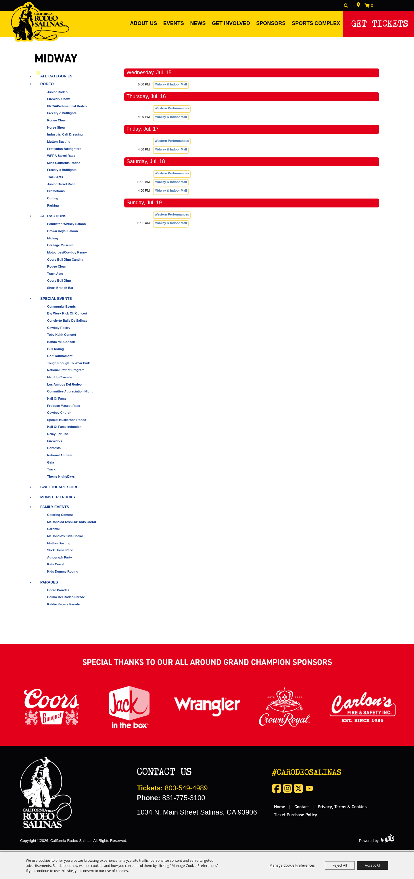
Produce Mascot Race (63, 407)
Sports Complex (314, 23)
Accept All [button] (373, 865)
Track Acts (55, 179)
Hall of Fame (56, 400)
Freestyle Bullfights (61, 115)
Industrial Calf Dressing (65, 136)
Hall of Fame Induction (64, 428)
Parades (49, 584)
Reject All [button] (339, 865)
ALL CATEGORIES (56, 78)
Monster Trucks (57, 499)
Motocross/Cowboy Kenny (67, 254)
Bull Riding (55, 350)
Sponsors (269, 23)
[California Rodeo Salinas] (42, 22)
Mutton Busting (58, 143)
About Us (142, 23)
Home (279, 808)
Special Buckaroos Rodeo (66, 421)
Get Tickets (379, 22)
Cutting (52, 200)
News (196, 23)
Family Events (54, 508)
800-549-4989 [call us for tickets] (172, 790)
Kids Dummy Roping (62, 573)
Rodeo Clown (57, 122)
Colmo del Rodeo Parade (66, 599)
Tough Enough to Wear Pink (68, 365)
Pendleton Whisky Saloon (66, 226)
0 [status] (372, 5)
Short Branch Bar (60, 289)
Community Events (61, 308)
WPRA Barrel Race (61, 157)
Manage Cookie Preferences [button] (292, 865)
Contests (54, 450)
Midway (53, 240)
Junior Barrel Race (61, 186)
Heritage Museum (60, 247)
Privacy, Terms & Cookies (342, 808)
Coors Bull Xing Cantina (65, 261)
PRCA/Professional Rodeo (67, 108)
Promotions (56, 193)
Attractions (53, 218)
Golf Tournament (59, 358)
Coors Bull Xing (59, 282)
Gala (50, 464)
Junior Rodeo (57, 94)
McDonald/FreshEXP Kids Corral (71, 523)
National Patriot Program (66, 372)
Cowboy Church (59, 414)
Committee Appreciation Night (70, 393)
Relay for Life (57, 436)
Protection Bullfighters (64, 150)
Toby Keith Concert (61, 336)
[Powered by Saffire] (387, 840)
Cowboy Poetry (58, 329)
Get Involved (229, 23)
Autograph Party (59, 559)
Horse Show (56, 129)
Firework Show (58, 101)
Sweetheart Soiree (60, 489)
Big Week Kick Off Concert (67, 315)
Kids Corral (55, 566)
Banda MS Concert (61, 344)
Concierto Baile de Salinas (67, 322)
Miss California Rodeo (63, 164)
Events (172, 23)
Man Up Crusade (59, 379)
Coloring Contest (60, 516)
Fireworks (54, 443)
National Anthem (59, 457)
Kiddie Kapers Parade (63, 606)
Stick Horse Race (60, 552)
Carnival (53, 531)
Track (51, 471)
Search (346, 5)
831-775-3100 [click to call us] (171, 799)
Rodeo (47, 86)
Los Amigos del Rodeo (64, 386)
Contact (301, 808)
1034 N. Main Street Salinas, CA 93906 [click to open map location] (197, 814)
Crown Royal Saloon (62, 233)
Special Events (56, 300)
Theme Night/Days (61, 478)
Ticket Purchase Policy (295, 816)
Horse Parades (58, 592)
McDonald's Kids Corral (65, 537)
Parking (53, 207)
